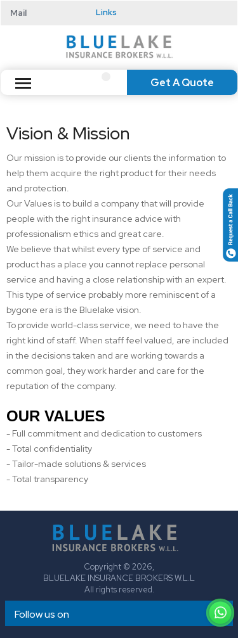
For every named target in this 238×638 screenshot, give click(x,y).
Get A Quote (182, 82)
